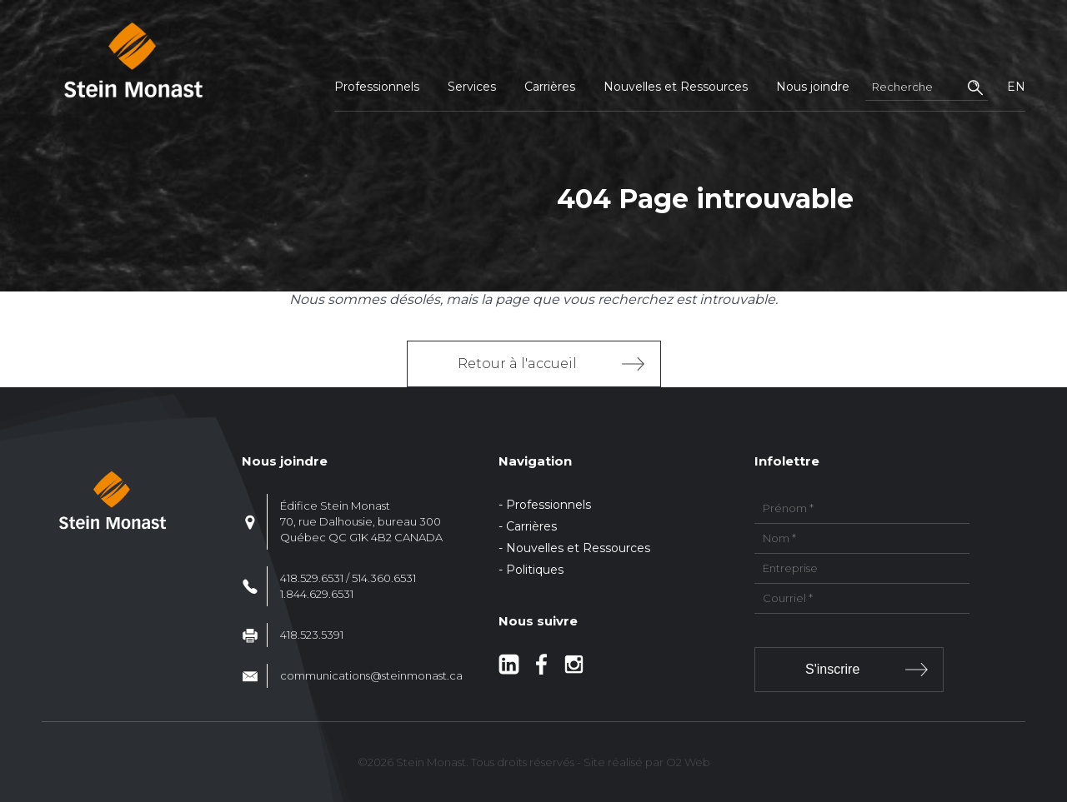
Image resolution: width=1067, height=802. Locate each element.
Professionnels (376, 86)
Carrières (549, 86)
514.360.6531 (384, 578)
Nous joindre (812, 86)
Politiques (535, 569)
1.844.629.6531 (316, 593)
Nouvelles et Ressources (676, 86)
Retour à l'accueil (517, 363)
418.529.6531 (311, 578)
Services (472, 86)
